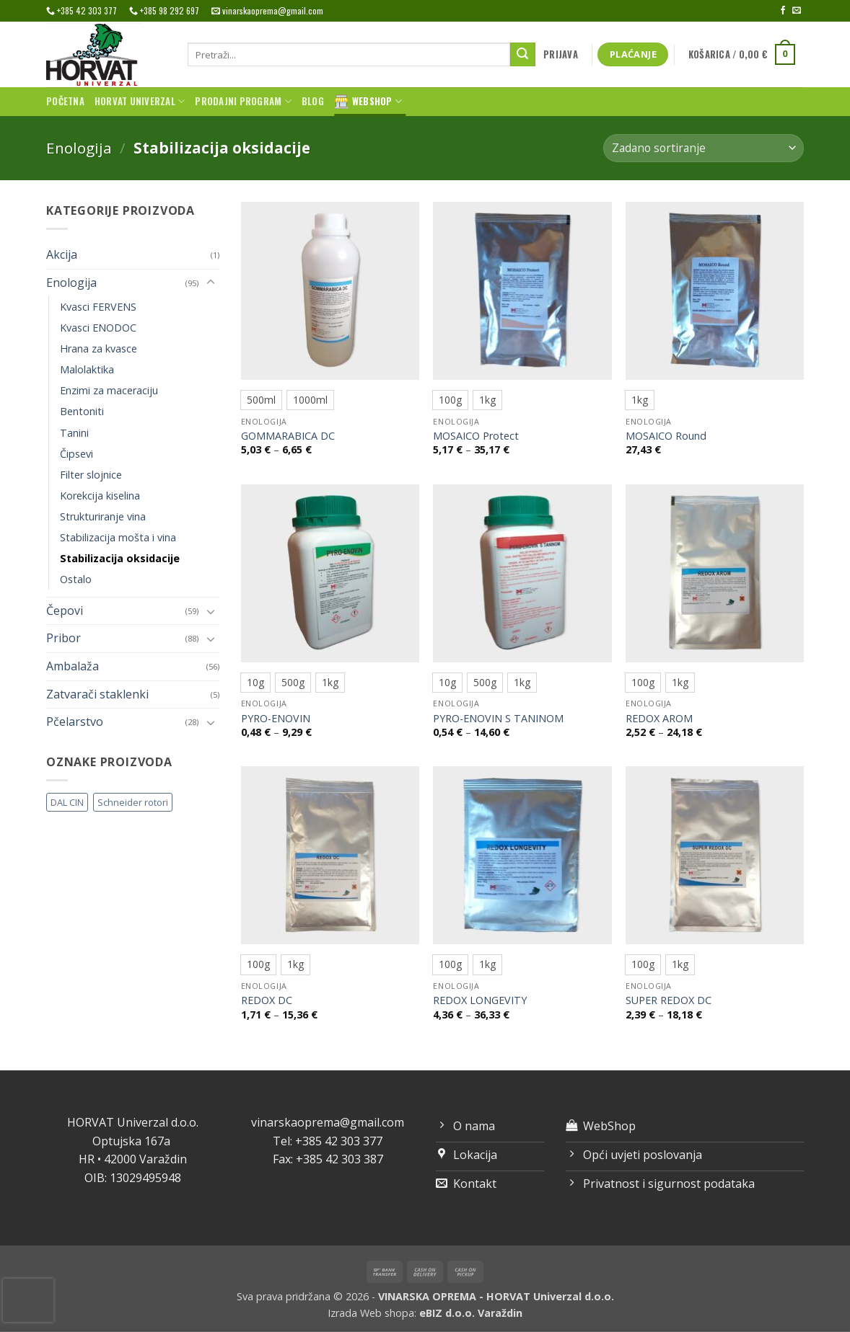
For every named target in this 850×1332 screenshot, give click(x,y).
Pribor (63, 638)
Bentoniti (82, 411)
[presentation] (28, 1300)
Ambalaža (72, 666)
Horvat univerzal (140, 101)
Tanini (74, 433)
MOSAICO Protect (476, 436)
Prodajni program (243, 101)
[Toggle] (210, 282)
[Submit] (522, 55)
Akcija (61, 254)
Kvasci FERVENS (98, 307)
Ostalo (76, 579)
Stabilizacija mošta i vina (118, 537)
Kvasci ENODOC (98, 327)
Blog (313, 101)
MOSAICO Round (666, 436)
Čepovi (64, 610)
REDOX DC (266, 1000)
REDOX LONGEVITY (480, 1000)
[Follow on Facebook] (783, 11)
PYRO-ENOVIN (275, 718)
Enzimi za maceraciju (109, 390)
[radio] (261, 400)
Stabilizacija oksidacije (120, 558)
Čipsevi (76, 454)
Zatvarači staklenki (97, 694)
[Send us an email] (796, 11)
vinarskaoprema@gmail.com (327, 1122)
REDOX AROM (659, 718)
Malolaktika (87, 369)
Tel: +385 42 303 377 (327, 1141)
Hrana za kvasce (98, 348)
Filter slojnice (91, 474)
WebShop (368, 101)
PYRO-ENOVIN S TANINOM (498, 718)
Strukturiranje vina (103, 516)
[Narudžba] (703, 148)
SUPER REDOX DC (668, 1000)
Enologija (79, 148)
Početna (65, 101)
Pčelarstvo (74, 721)
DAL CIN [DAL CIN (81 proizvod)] (67, 802)
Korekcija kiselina (100, 495)
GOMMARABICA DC (288, 436)
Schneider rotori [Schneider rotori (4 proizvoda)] (132, 802)
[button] (561, 55)
